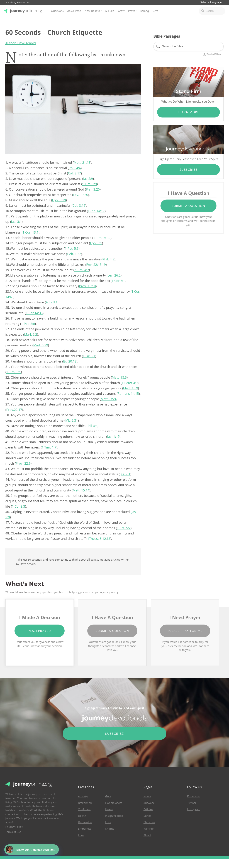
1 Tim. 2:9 (89, 184)
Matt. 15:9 (130, 388)
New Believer (93, 11)
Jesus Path (74, 11)
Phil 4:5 (92, 426)
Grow (121, 11)
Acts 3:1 (51, 302)
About (147, 835)
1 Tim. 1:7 (49, 447)
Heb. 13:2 (74, 254)
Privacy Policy (14, 827)
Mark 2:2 (30, 334)
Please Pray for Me (185, 631)
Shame (109, 829)
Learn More (188, 112)
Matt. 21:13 (82, 162)
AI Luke (109, 11)
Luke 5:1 (89, 356)
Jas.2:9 (88, 178)
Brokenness (85, 803)
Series (147, 816)
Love (108, 822)
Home (147, 796)
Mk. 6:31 (71, 420)
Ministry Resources (18, 2)
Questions (57, 11)
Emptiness (84, 829)
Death (82, 816)
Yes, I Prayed (39, 631)
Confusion (84, 809)
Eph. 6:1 (96, 243)
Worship (148, 829)
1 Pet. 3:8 (28, 323)
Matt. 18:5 (119, 377)
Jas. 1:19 (113, 436)
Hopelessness (113, 803)
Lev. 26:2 (114, 275)
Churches (149, 822)
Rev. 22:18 (93, 264)
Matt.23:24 (108, 399)
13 (108, 538)
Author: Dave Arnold (20, 43)
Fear (81, 835)
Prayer (132, 11)
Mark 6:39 (40, 345)
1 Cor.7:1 (118, 281)
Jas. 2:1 (125, 474)
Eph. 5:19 (59, 200)
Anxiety (83, 796)
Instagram (193, 809)
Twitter (191, 803)
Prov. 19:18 (87, 286)
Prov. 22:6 (23, 463)
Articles (148, 809)
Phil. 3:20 (93, 189)
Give (155, 11)
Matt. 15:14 (81, 490)
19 (104, 264)
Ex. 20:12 (69, 361)
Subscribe (188, 169)
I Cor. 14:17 (96, 211)
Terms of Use (13, 832)
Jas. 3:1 (16, 221)
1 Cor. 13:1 (30, 232)
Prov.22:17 (14, 409)
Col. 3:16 (78, 205)
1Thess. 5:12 (96, 538)
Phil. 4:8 (108, 259)
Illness (109, 809)
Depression (85, 822)
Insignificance (114, 816)
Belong (144, 11)
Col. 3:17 (74, 173)
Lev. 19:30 (80, 195)
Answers (148, 803)
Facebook (193, 796)
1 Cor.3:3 (18, 506)
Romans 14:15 (128, 393)
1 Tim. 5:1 (100, 238)
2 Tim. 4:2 (81, 270)
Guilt (108, 796)
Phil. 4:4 (75, 168)
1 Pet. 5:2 (124, 528)
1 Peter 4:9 (130, 383)
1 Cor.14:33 (34, 313)
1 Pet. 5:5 (72, 248)
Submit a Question (188, 206)
